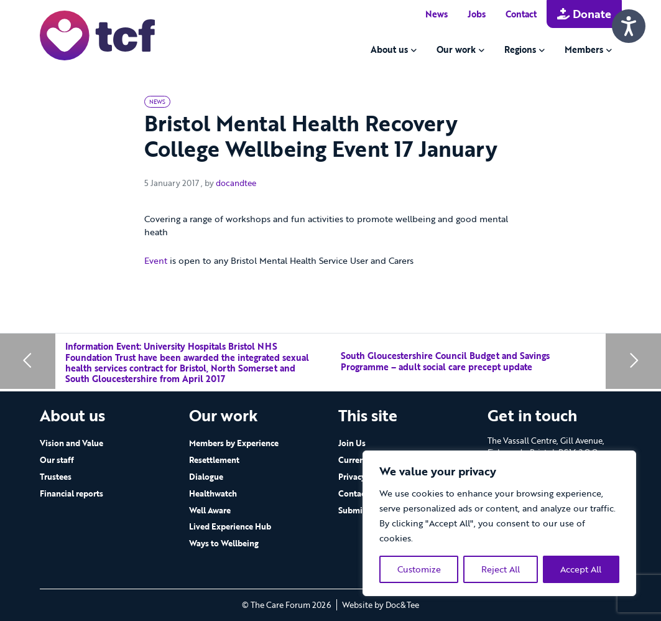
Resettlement (214, 459)
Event (155, 260)
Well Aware (210, 510)
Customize (419, 569)
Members (584, 49)
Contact (521, 14)
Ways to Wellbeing (224, 543)
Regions (520, 49)
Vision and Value (71, 443)
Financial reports (71, 493)
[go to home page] (97, 34)
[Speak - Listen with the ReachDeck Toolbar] (628, 26)
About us (389, 49)
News (436, 14)
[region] (499, 523)
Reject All (500, 569)
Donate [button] (584, 14)
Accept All (580, 569)
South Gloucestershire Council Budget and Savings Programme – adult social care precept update (445, 361)
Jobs (477, 14)
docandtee (236, 183)
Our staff (57, 459)
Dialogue (206, 476)
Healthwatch (213, 493)
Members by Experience (234, 443)
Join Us (352, 443)
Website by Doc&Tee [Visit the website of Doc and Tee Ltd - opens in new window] (380, 604)
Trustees (56, 476)
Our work (456, 49)
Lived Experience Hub (230, 526)
